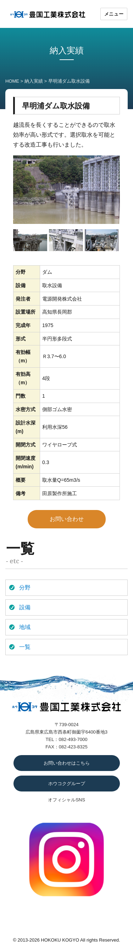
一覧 (25, 647)
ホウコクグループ (66, 783)
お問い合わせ (67, 519)
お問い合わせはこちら (67, 763)
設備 (25, 607)
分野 (25, 588)
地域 (25, 627)
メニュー (113, 14)
